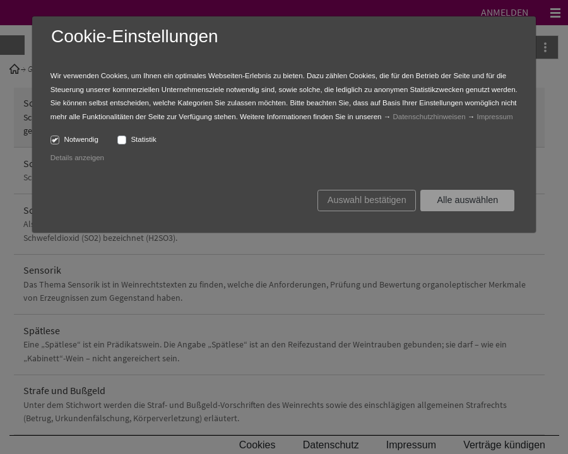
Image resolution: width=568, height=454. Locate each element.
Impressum (495, 116)
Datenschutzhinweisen (429, 116)
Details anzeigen (77, 157)
